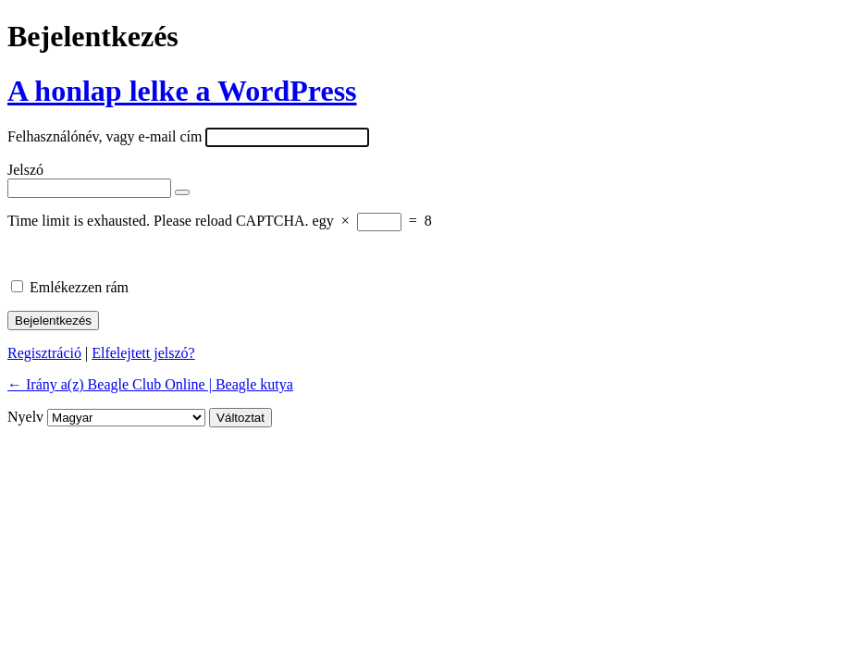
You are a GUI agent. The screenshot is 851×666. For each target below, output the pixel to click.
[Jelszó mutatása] (182, 192)
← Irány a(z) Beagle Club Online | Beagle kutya (150, 384)
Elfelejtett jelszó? (143, 353)
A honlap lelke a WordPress (182, 90)
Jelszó (25, 170)
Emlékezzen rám (79, 287)
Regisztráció (44, 353)
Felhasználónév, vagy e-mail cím (104, 136)
